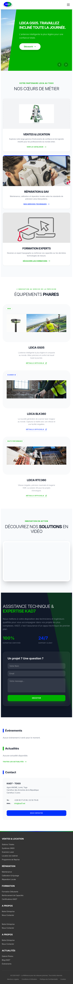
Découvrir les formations (36, 261)
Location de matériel (10, 856)
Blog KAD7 (6, 960)
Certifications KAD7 (9, 899)
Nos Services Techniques (37, 204)
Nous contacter (36, 813)
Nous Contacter (8, 915)
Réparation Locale (9, 879)
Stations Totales (8, 844)
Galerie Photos (7, 956)
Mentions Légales (13, 979)
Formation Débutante (10, 892)
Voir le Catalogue (36, 147)
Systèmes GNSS (8, 848)
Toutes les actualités (14, 762)
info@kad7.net (19, 803)
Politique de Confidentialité (49, 979)
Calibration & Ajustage (10, 876)
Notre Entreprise (8, 911)
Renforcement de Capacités (12, 895)
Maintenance (7, 872)
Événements (6, 964)
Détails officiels (36, 363)
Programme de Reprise (11, 860)
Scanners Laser (8, 852)
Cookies (63, 979)
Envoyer (36, 698)
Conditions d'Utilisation (29, 979)
